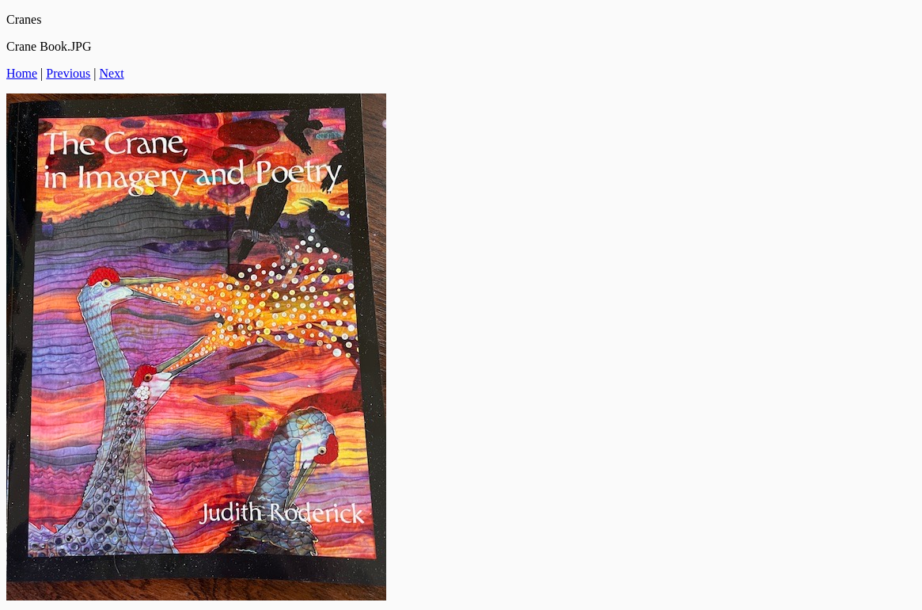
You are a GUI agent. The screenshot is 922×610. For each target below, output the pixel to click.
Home (21, 73)
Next (112, 73)
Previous (68, 73)
